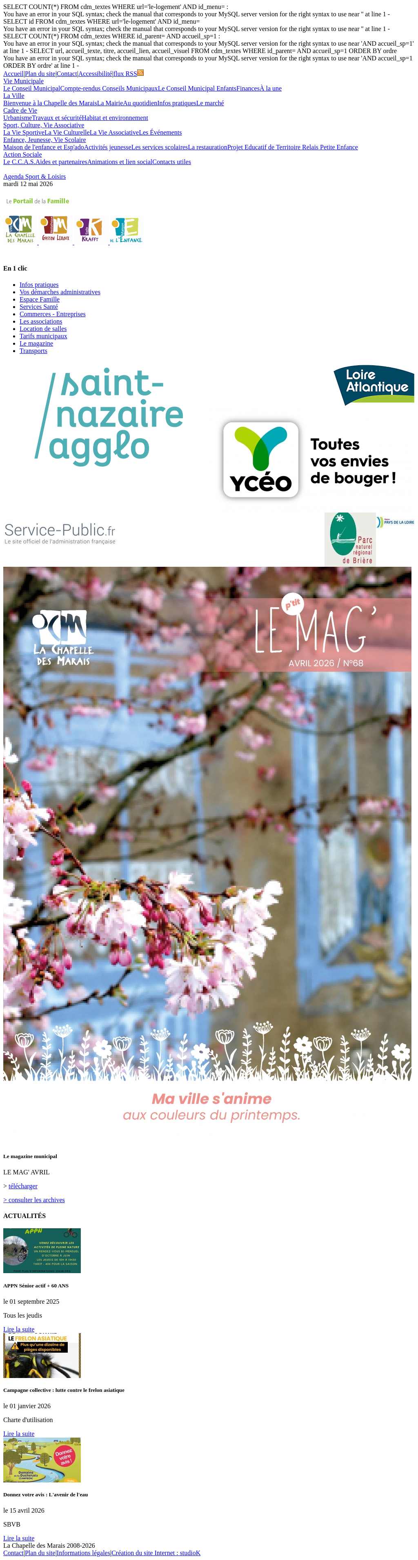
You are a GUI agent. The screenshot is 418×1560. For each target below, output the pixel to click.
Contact (67, 73)
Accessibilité (95, 73)
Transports (33, 350)
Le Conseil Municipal (31, 88)
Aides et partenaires (61, 161)
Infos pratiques (176, 103)
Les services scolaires (159, 147)
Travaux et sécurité (57, 117)
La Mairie (110, 103)
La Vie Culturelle (67, 132)
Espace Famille (40, 299)
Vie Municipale (23, 81)
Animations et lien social (120, 161)
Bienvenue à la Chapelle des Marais (50, 103)
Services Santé (39, 306)
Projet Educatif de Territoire (264, 147)
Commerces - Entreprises (53, 314)
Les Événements (160, 132)
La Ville (13, 95)
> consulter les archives (34, 1199)
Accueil (13, 73)
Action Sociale (22, 154)
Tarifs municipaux (43, 336)
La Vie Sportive (23, 132)
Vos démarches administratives (60, 291)
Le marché (210, 103)
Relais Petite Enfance (330, 147)
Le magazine (36, 343)
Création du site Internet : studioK (155, 1552)
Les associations (41, 321)
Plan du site (40, 73)
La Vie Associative (114, 132)
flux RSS (128, 73)
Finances (248, 88)
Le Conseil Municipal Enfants (197, 88)
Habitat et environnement (115, 117)
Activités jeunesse (107, 147)
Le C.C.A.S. (19, 161)
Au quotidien (140, 103)
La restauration (207, 147)
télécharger (23, 1186)
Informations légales (83, 1552)
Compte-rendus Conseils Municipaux (109, 88)
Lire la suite (18, 1329)
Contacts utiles (171, 161)
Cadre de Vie (20, 110)
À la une (271, 88)
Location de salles (43, 328)
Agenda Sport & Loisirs (34, 176)
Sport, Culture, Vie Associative (43, 125)
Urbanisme (17, 117)
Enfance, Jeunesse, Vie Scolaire (44, 139)
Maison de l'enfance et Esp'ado (43, 147)
